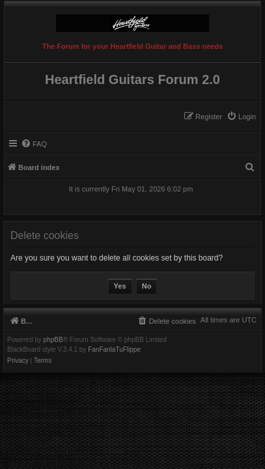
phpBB (53, 340)
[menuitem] (241, 116)
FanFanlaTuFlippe (114, 350)
